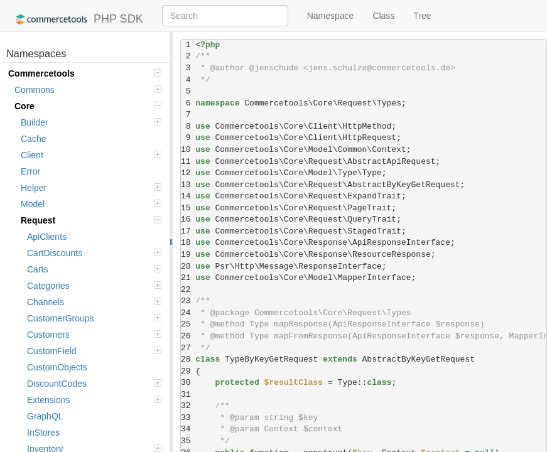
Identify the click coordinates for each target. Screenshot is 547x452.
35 (188, 441)
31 (188, 394)
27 (188, 348)
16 (188, 219)
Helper (91, 188)
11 (188, 161)
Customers (94, 335)
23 (188, 301)
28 (188, 359)
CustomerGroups (94, 318)
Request (91, 220)
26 (188, 336)
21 (188, 277)
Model (91, 204)
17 (188, 231)
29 (188, 371)
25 (188, 324)
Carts (94, 269)
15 (188, 208)
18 (188, 242)
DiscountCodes (94, 384)
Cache (33, 139)
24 (188, 313)
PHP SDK (76, 19)
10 (188, 149)
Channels (94, 302)
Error (30, 171)
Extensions (94, 400)
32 (188, 406)
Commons (87, 90)
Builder (91, 122)
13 (188, 185)
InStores (43, 433)
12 (188, 173)
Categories (94, 286)
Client (91, 155)
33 (188, 417)
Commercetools (84, 73)
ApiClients (47, 237)
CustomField (94, 351)
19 (188, 254)
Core (87, 106)
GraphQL (45, 416)
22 (188, 289)
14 (188, 196)
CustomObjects (57, 367)
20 (188, 266)
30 (188, 382)
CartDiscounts (94, 253)
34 (188, 429)
